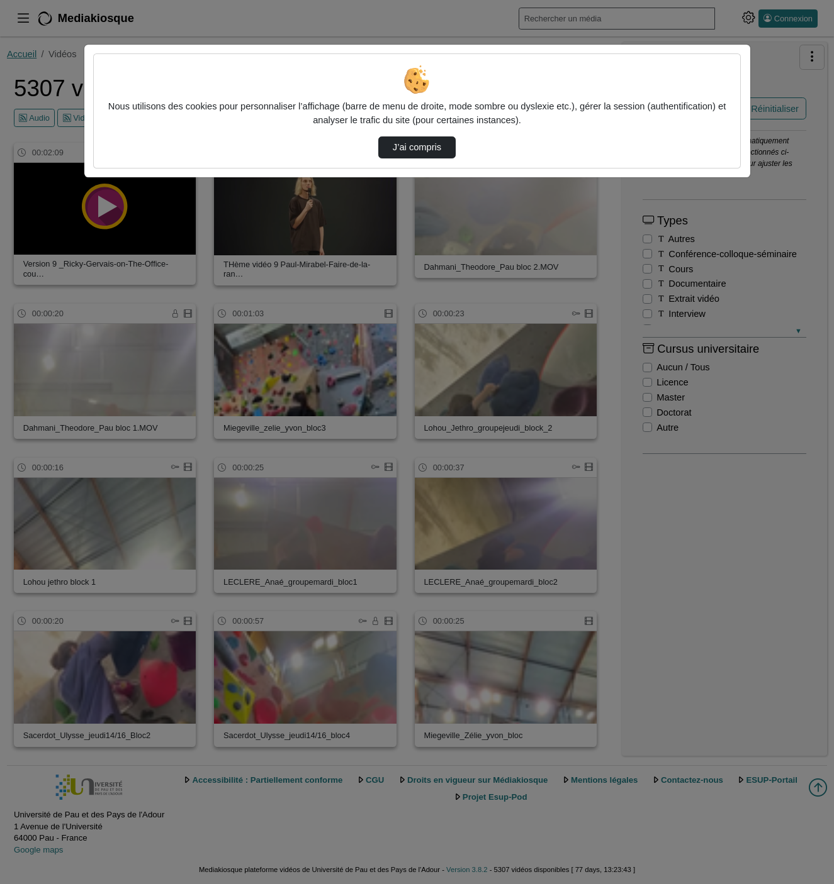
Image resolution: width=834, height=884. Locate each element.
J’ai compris (417, 147)
